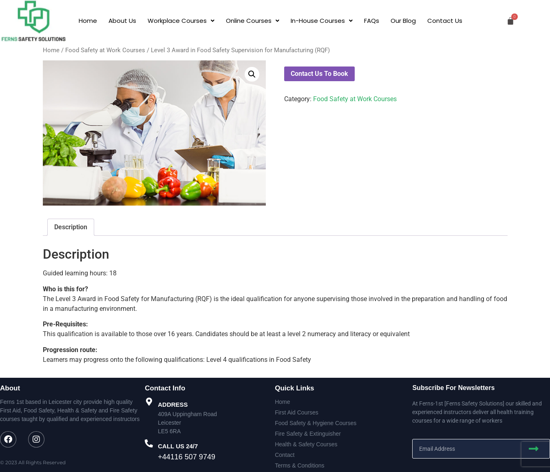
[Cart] (510, 21)
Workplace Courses (181, 20)
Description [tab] (70, 227)
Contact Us (444, 20)
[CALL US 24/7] (149, 443)
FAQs (371, 20)
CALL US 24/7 (178, 446)
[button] (181, 20)
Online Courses (252, 20)
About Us (122, 20)
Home (88, 20)
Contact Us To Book (319, 74)
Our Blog (403, 20)
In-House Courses (322, 20)
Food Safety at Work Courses (105, 50)
